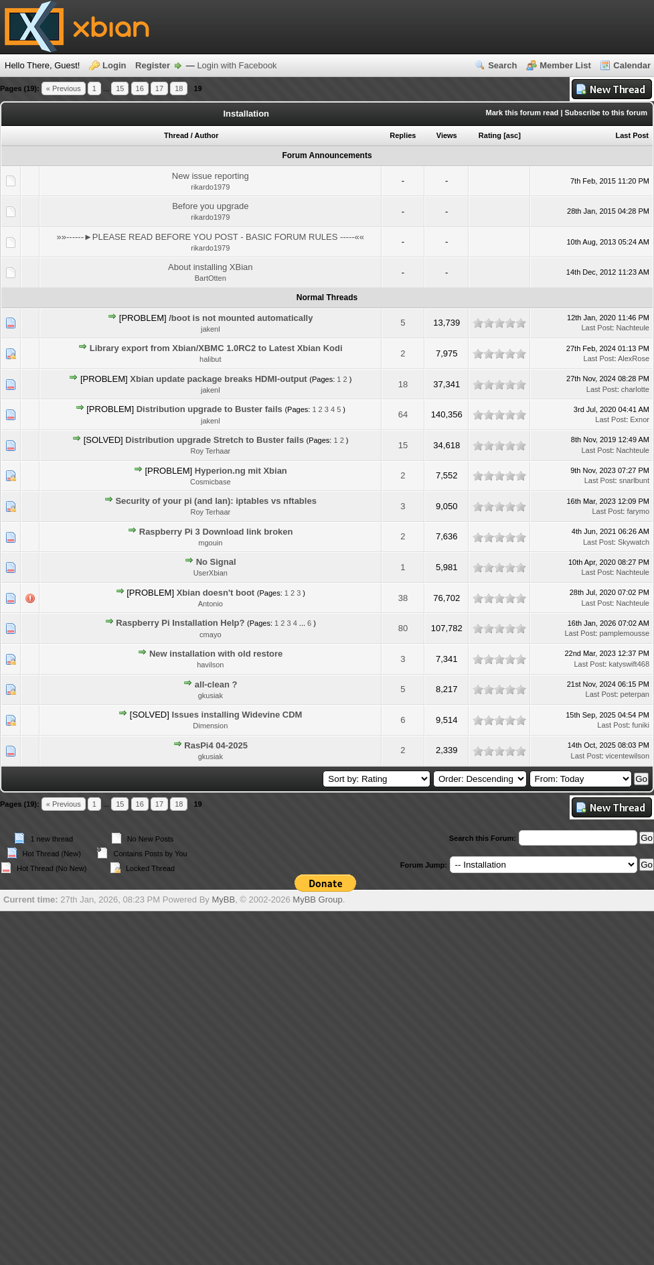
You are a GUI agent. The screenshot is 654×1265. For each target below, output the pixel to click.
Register (152, 65)
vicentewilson (627, 756)
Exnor (639, 419)
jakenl (210, 329)
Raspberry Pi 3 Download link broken (216, 532)
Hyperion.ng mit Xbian (241, 471)
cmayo (210, 634)
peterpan (635, 694)
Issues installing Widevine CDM (236, 715)
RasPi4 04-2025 (216, 745)
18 (179, 88)
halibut (210, 359)
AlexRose (633, 358)
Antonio (210, 604)
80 (403, 628)
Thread (176, 135)
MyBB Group (317, 899)
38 (403, 598)
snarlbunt (634, 480)
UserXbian (210, 573)
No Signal (216, 562)
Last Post (632, 135)
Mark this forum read (522, 113)
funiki (640, 725)
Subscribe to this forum (606, 113)
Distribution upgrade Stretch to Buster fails (214, 440)
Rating (490, 135)
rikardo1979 (210, 187)
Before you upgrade (210, 206)
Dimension (210, 726)
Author (207, 135)
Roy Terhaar (210, 451)
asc (512, 135)
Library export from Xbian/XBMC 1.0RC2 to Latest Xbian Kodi (216, 348)
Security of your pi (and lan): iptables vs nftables (216, 501)
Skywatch (633, 542)
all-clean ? (216, 684)
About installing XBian (210, 267)
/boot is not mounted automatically (241, 318)
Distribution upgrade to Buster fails (209, 409)
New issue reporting (210, 176)
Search (502, 65)
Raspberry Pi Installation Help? (180, 623)
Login (114, 65)
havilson (210, 665)
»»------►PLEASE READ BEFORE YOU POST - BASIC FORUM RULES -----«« (211, 237)
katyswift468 (628, 664)
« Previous (63, 88)
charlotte (635, 389)
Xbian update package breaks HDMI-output (218, 379)
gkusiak (210, 695)
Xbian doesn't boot (215, 593)
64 (403, 414)
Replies (403, 135)
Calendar (632, 65)
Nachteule (632, 328)
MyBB (223, 899)
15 (120, 88)
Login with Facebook (236, 65)
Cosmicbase (210, 482)
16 (140, 88)
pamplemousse (624, 633)
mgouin (210, 543)
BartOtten (210, 278)
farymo (638, 511)
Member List (565, 65)
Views (446, 135)
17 (159, 88)
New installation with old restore (215, 654)
